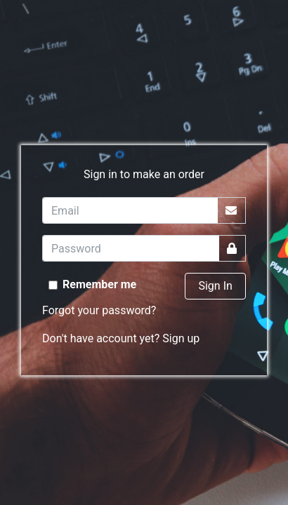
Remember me (99, 284)
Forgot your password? (99, 310)
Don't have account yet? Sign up (120, 338)
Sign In (215, 285)
